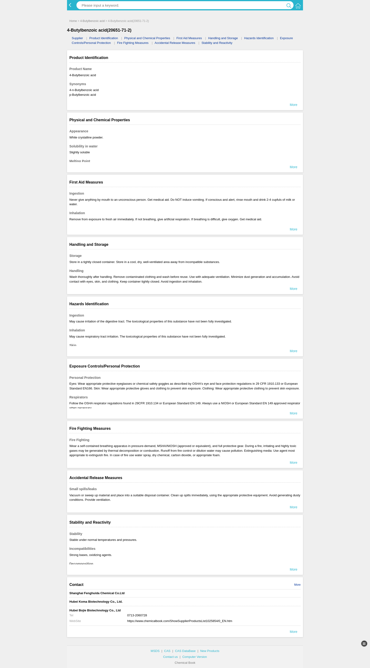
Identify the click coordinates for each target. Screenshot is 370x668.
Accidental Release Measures (175, 43)
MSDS (155, 651)
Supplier (77, 38)
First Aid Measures (189, 38)
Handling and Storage (223, 38)
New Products (209, 651)
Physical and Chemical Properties (147, 38)
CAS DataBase (185, 651)
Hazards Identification (259, 38)
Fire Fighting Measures (132, 43)
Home (73, 21)
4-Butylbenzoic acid (92, 21)
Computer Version (194, 657)
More (297, 584)
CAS (167, 651)
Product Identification (103, 38)
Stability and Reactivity (217, 43)
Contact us (170, 657)
